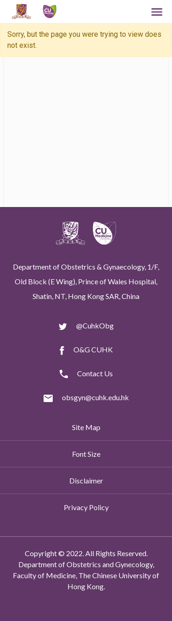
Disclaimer (86, 480)
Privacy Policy (86, 507)
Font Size (86, 453)
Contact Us (95, 373)
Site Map (86, 427)
